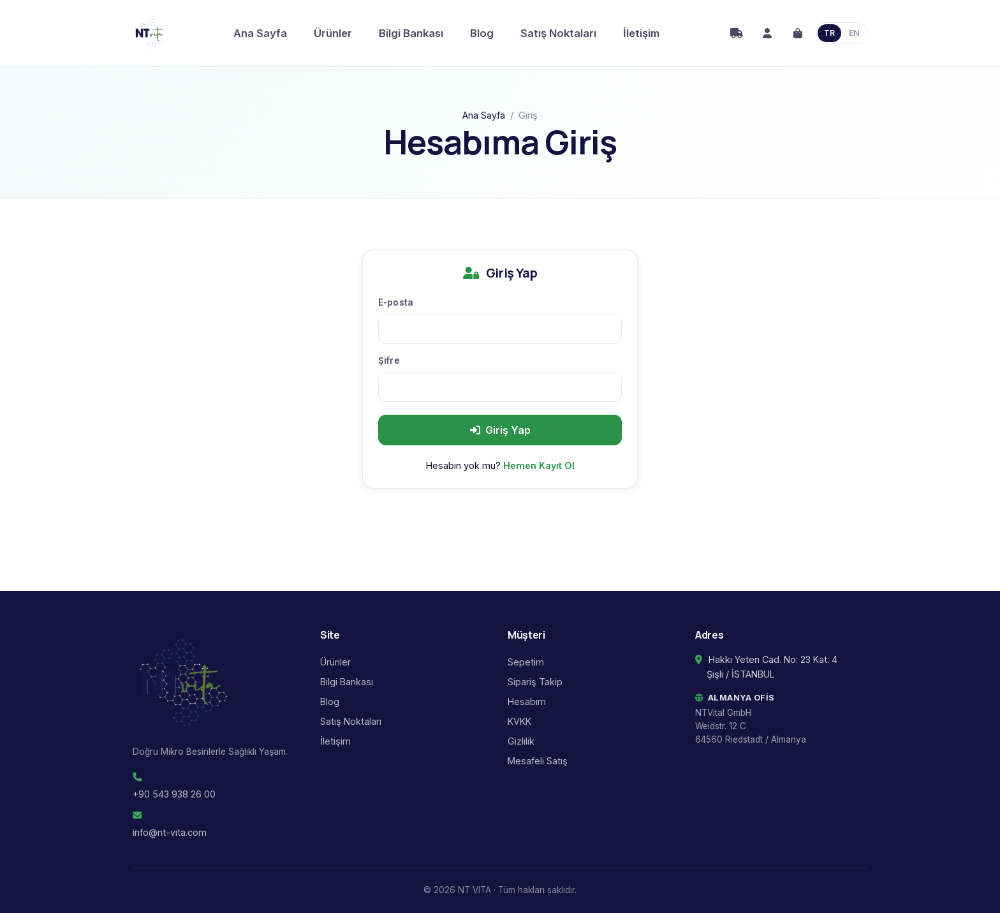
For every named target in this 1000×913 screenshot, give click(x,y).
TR (829, 33)
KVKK (519, 721)
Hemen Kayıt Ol (539, 465)
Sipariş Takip (535, 681)
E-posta (395, 302)
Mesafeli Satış (538, 760)
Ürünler (333, 33)
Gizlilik (521, 741)
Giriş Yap (500, 430)
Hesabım (527, 701)
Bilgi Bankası (411, 33)
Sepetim (526, 662)
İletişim (641, 33)
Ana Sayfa (260, 33)
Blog (482, 33)
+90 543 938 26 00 (174, 794)
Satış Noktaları (558, 33)
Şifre (389, 360)
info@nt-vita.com (170, 832)
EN (854, 33)
